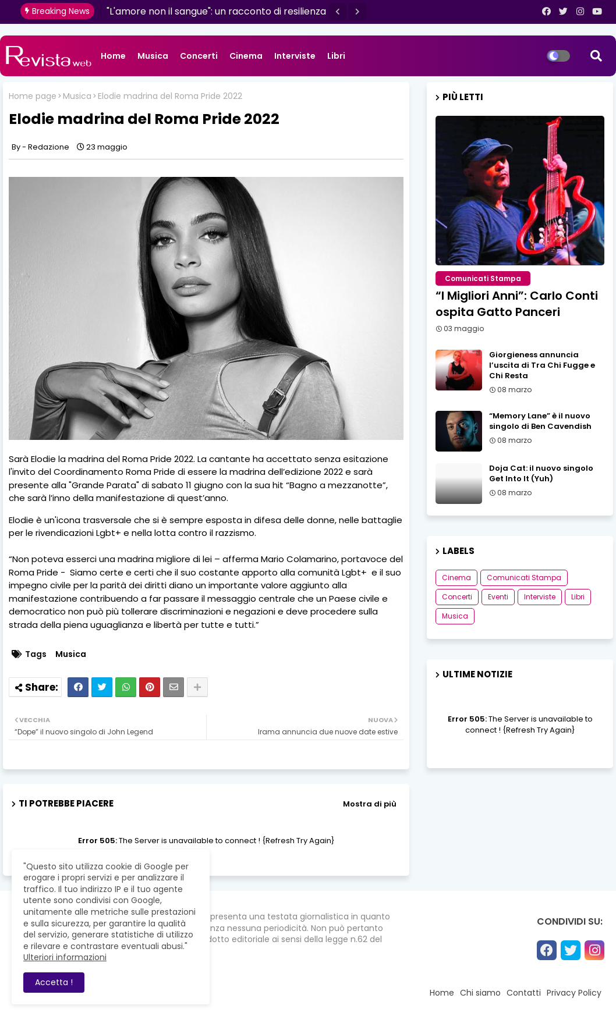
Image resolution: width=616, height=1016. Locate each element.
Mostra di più (369, 803)
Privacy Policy (574, 993)
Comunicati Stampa (524, 577)
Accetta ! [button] (54, 982)
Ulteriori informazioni (65, 957)
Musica (152, 56)
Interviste (295, 56)
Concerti (199, 56)
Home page (32, 96)
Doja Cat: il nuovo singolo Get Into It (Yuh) (541, 473)
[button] (337, 11)
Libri (336, 56)
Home (113, 56)
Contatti (524, 993)
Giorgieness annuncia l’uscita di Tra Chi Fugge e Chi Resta (542, 365)
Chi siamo (480, 993)
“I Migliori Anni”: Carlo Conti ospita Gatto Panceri (517, 303)
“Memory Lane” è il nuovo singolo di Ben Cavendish (540, 421)
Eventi (498, 597)
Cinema (246, 56)
